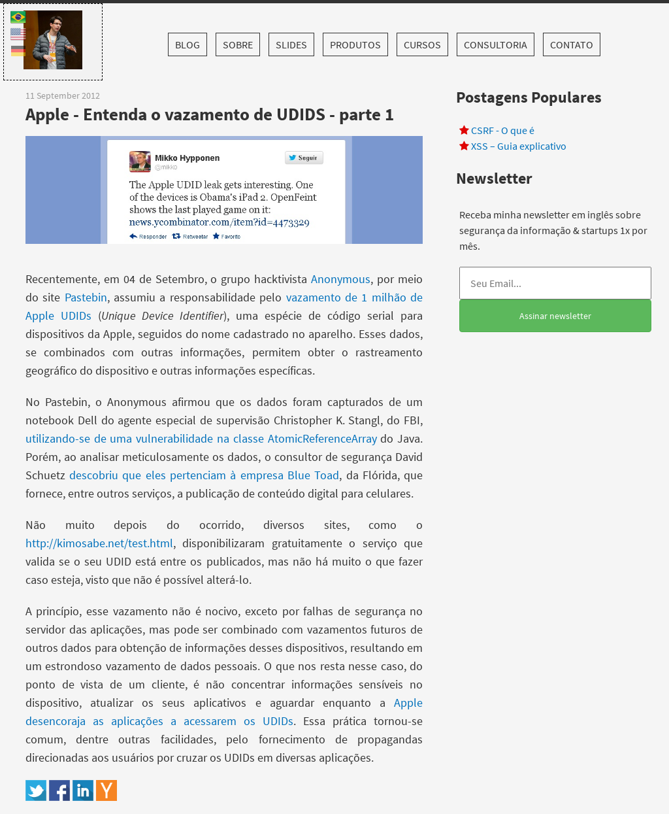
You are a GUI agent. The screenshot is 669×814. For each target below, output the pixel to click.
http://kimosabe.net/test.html (99, 543)
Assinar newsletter (555, 316)
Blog (187, 44)
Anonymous (340, 278)
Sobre (238, 44)
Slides (291, 44)
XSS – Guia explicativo (518, 145)
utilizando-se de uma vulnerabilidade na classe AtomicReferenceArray (201, 438)
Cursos (422, 44)
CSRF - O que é (502, 130)
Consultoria (495, 44)
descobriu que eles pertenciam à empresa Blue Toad (204, 475)
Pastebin (86, 297)
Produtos (355, 44)
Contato (571, 44)
